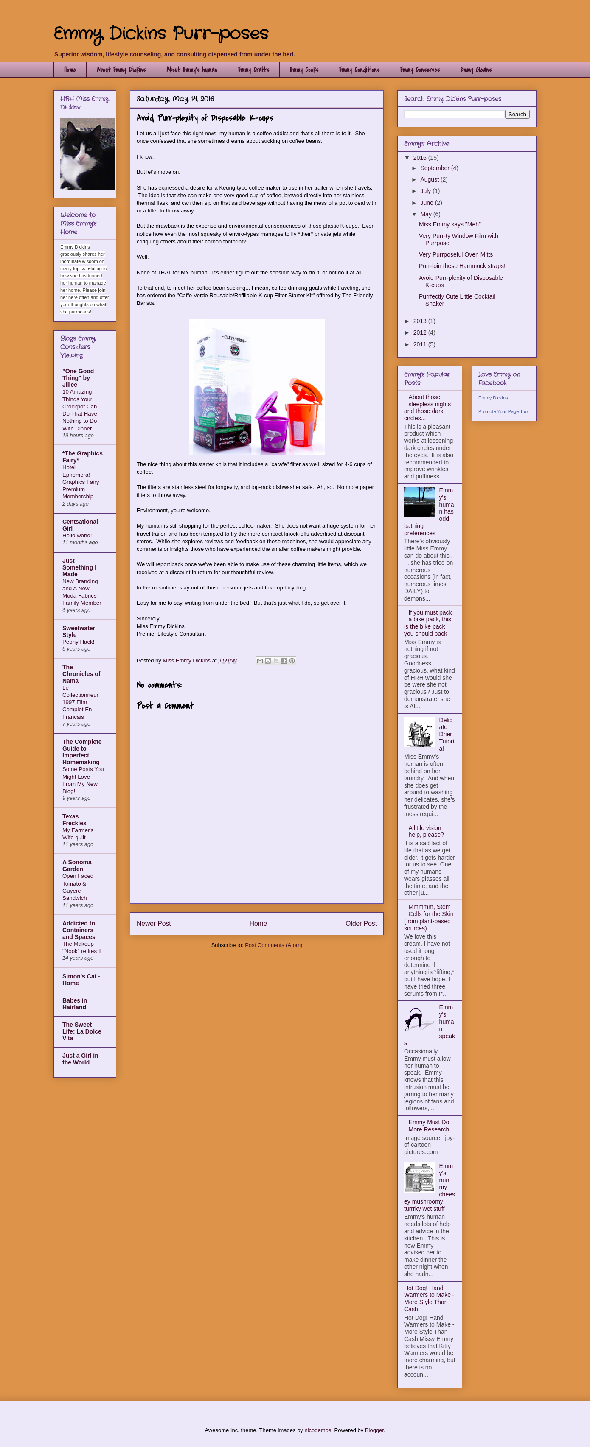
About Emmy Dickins (121, 70)
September (435, 168)
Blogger (374, 1430)
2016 (420, 157)
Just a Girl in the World (80, 1059)
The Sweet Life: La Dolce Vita (81, 1031)
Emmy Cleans (476, 70)
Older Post (361, 923)
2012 (420, 332)
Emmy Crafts (253, 70)
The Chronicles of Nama (81, 674)
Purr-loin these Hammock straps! (462, 266)
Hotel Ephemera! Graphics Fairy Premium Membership (80, 482)
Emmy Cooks (304, 70)
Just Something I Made (79, 567)
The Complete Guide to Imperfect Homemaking (82, 751)
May (426, 214)
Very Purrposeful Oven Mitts (456, 254)
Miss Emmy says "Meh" (450, 224)
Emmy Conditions (359, 70)
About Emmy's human (191, 70)
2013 (420, 321)
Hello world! (77, 535)
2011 (420, 344)
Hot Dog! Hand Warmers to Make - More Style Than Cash (429, 1299)
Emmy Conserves (420, 70)
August (430, 179)
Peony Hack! (78, 642)
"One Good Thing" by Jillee (78, 378)
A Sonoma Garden (77, 865)
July (426, 190)
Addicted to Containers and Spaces (79, 930)
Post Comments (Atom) (273, 945)
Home (70, 70)
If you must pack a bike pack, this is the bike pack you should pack (428, 623)
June (427, 202)
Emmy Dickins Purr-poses (160, 34)
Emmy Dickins (493, 397)
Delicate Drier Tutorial (446, 734)
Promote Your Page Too (503, 411)
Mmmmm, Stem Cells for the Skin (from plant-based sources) (428, 917)
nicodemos (317, 1430)
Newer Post (154, 923)
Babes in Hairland (74, 1004)
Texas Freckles (74, 820)
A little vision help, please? (426, 831)
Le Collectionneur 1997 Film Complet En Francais (80, 702)
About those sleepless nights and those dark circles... (427, 408)
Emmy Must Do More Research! (430, 1126)
